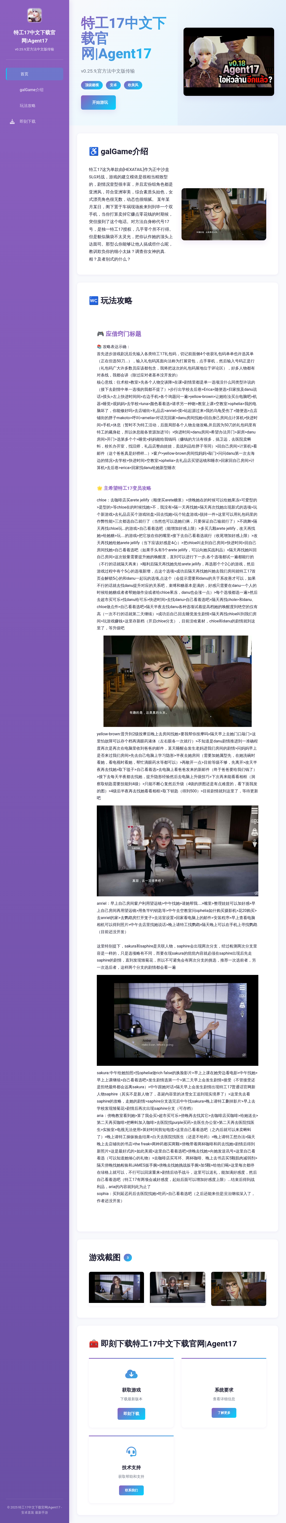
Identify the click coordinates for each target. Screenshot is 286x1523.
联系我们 (131, 1490)
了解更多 (224, 1413)
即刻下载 (131, 1413)
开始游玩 (100, 102)
